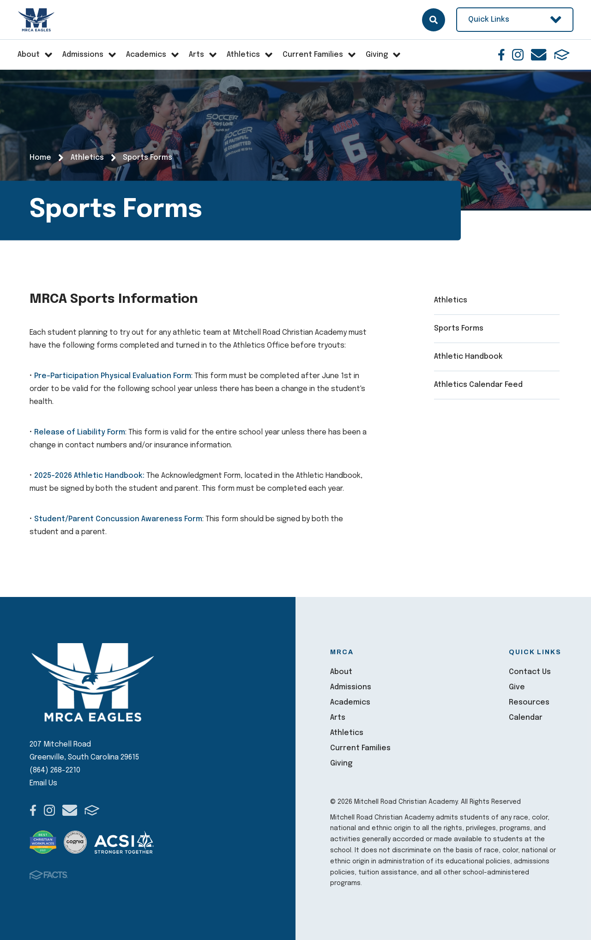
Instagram (518, 54)
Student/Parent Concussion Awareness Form (118, 519)
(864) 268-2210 (55, 770)
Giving (341, 763)
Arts (337, 718)
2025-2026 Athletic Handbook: (89, 476)
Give (517, 687)
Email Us (43, 783)
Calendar (526, 718)
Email (538, 54)
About (341, 672)
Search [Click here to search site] (433, 20)
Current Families (360, 748)
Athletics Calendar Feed (478, 385)
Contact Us (530, 672)
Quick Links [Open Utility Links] (514, 20)
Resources (529, 702)
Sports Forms (458, 328)
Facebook (501, 54)
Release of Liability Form (79, 432)
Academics (350, 702)
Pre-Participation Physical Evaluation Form (112, 376)
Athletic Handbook (468, 357)
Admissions (350, 687)
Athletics (450, 300)
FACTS (562, 54)
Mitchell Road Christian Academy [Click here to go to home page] (37, 19)
